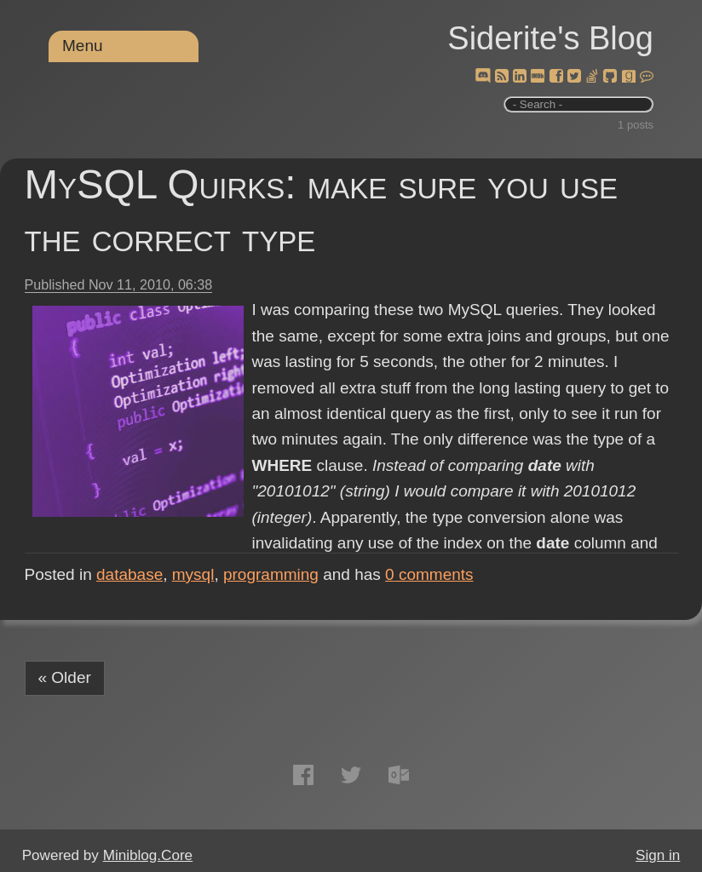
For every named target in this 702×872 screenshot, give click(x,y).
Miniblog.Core (148, 855)
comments (429, 574)
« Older (64, 677)
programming (271, 574)
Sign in (658, 855)
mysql (193, 574)
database (129, 574)
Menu (82, 45)
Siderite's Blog (550, 38)
